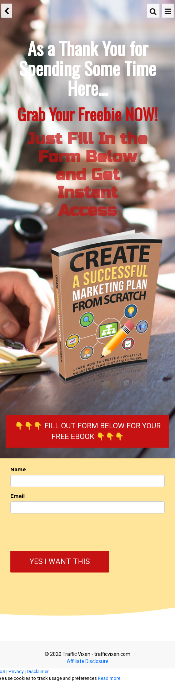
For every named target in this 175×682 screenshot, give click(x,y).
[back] (6, 11)
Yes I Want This (60, 561)
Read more (109, 678)
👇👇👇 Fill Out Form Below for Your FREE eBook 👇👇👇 (88, 431)
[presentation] (46, 533)
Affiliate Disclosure (88, 661)
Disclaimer (38, 671)
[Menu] (168, 11)
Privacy (16, 671)
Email (17, 496)
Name (18, 469)
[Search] (153, 11)
